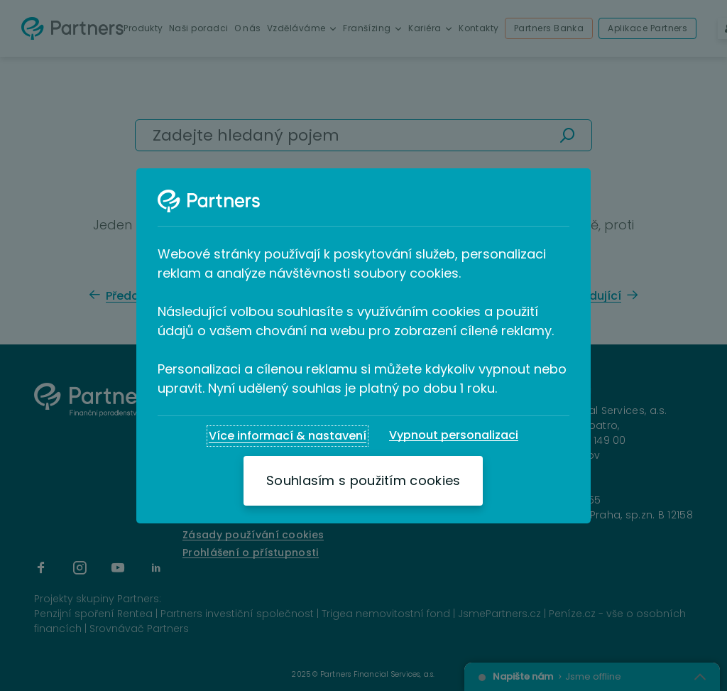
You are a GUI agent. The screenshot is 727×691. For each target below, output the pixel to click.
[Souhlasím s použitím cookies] (363, 481)
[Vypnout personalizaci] (453, 435)
